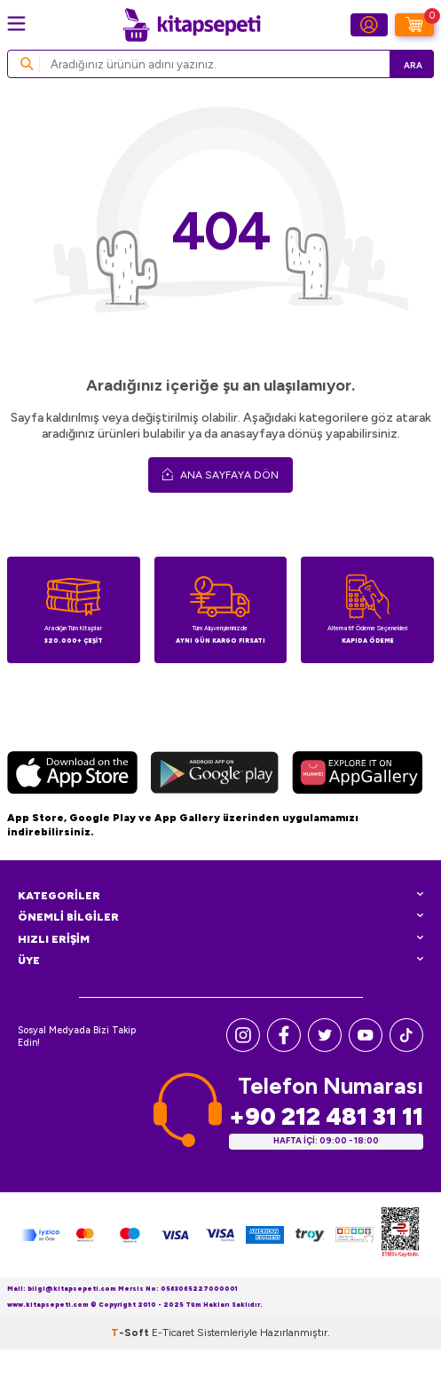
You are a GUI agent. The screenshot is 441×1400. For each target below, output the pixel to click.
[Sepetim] (414, 24)
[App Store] (72, 775)
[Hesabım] (369, 24)
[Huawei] (357, 775)
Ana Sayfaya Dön (220, 474)
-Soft (131, 1332)
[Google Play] (215, 775)
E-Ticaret (173, 1332)
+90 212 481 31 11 (326, 1116)
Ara (413, 65)
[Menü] (16, 23)
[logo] (192, 25)
